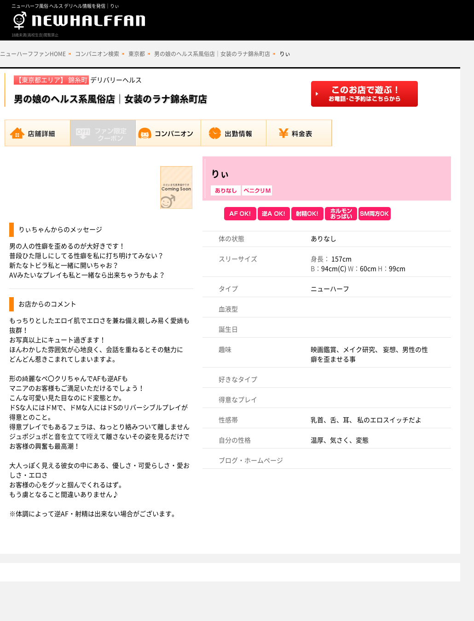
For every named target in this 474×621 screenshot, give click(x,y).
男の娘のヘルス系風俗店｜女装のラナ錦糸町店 (212, 54)
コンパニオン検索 (97, 54)
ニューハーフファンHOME (33, 54)
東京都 (136, 54)
